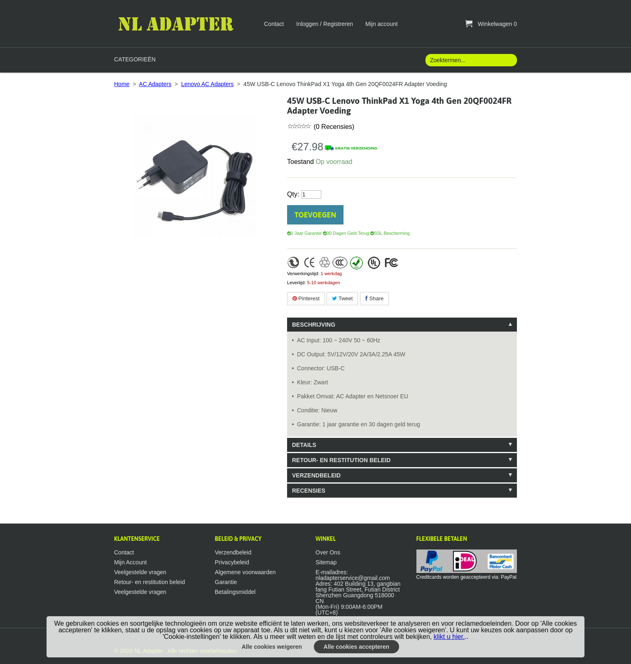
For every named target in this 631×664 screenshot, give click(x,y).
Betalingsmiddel (235, 592)
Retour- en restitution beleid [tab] (341, 460)
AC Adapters (155, 84)
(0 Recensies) (333, 126)
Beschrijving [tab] (313, 324)
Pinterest (306, 298)
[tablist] (402, 408)
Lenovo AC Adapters (207, 84)
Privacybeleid (232, 562)
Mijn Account (130, 562)
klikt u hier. (449, 636)
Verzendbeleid (233, 552)
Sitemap (326, 562)
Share (374, 298)
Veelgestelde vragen (140, 572)
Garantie (226, 582)
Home (121, 84)
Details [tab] (304, 445)
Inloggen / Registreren (324, 24)
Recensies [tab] (308, 490)
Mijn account (381, 24)
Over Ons (328, 552)
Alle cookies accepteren (357, 646)
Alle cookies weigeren (272, 646)
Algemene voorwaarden (245, 572)
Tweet (342, 298)
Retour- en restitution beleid (149, 582)
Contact (274, 24)
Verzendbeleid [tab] (316, 475)
